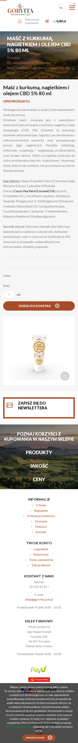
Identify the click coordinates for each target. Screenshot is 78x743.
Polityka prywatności (41, 516)
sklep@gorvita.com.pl (39, 599)
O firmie (41, 505)
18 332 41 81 (38, 586)
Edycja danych (41, 565)
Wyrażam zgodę (35, 738)
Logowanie (41, 549)
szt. (12, 294)
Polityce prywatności (19, 726)
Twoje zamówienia (41, 560)
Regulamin (41, 510)
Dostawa (41, 521)
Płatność (41, 526)
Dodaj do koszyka (35, 306)
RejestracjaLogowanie (32, 21)
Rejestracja (41, 554)
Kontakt (41, 532)
